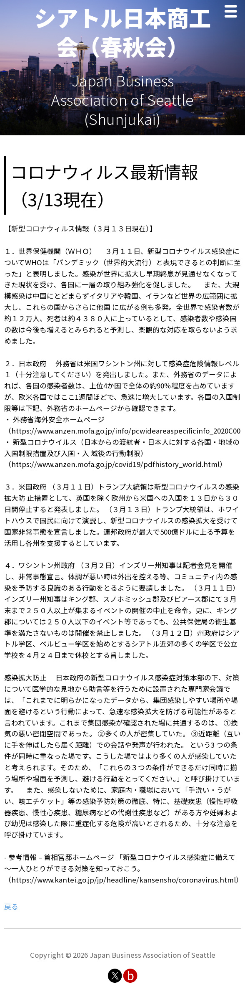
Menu (233, 12)
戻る (11, 906)
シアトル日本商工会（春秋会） (122, 31)
